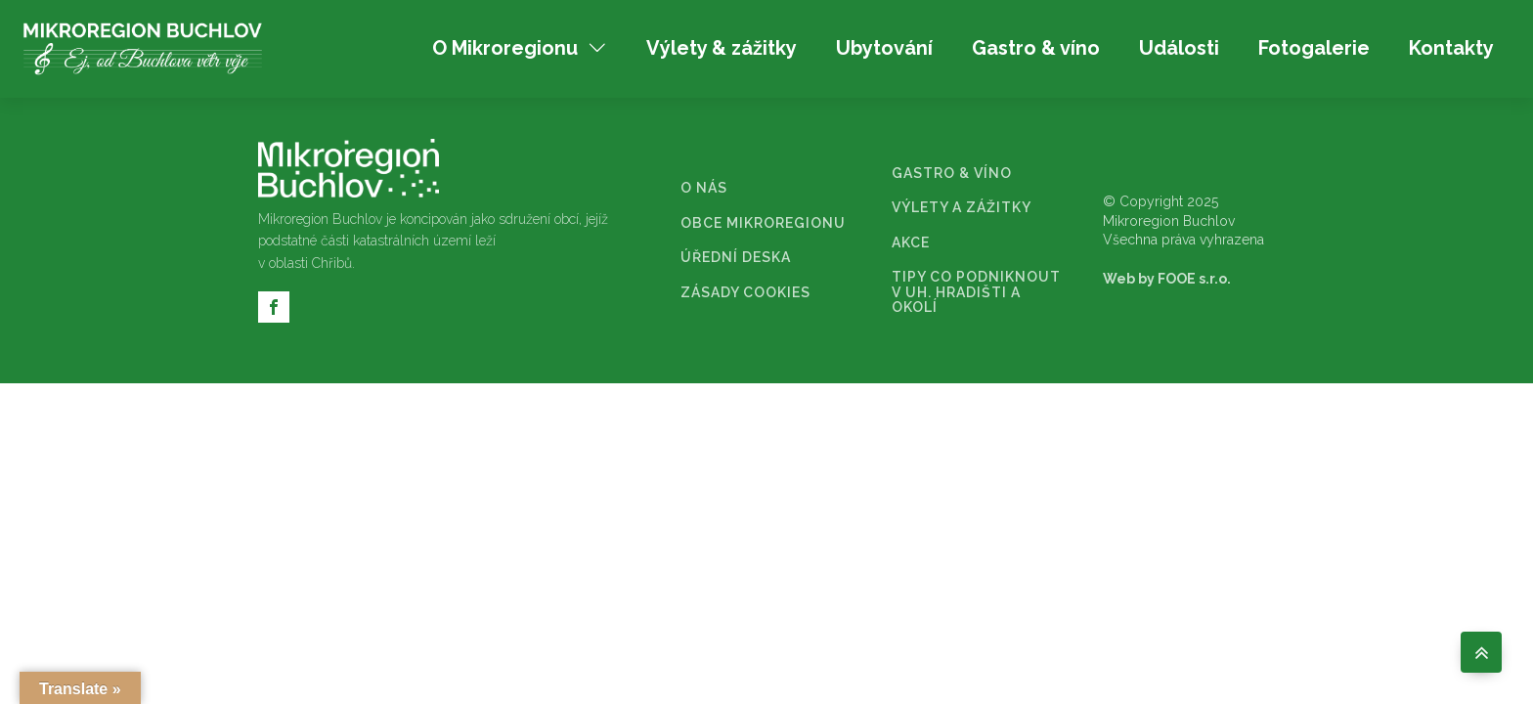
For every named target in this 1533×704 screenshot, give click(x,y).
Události (1179, 48)
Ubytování (884, 48)
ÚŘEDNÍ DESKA (735, 257)
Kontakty (1451, 48)
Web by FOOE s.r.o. (1167, 278)
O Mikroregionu (519, 48)
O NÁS (703, 188)
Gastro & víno (1036, 48)
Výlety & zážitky (721, 48)
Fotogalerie (1314, 48)
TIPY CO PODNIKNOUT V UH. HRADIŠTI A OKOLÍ (976, 292)
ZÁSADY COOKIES (745, 293)
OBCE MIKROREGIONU (763, 223)
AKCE (911, 243)
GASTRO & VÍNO (952, 173)
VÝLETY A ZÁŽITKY (961, 207)
